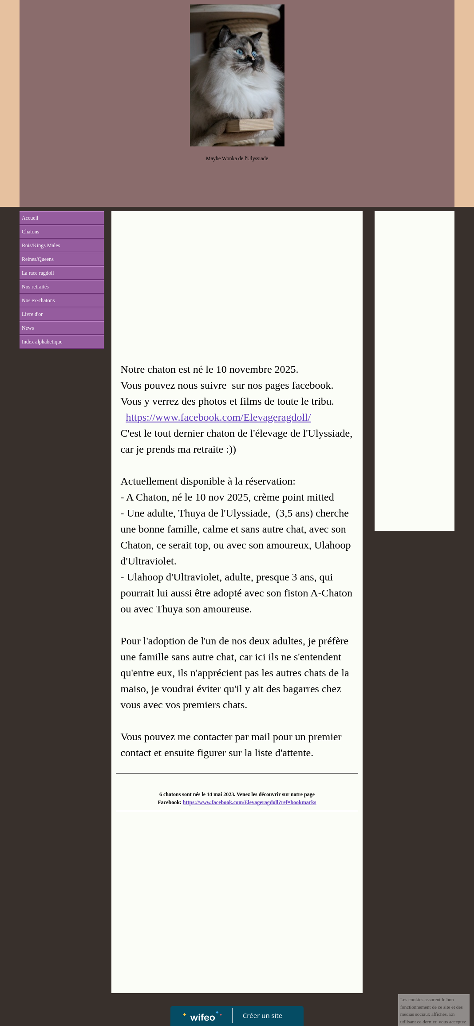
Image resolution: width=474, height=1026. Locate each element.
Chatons (30, 232)
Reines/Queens (38, 259)
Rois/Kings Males (41, 245)
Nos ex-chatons (38, 300)
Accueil (30, 218)
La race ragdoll (38, 273)
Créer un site (262, 1015)
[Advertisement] (237, 282)
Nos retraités (35, 287)
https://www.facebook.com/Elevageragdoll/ (218, 417)
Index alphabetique (42, 342)
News (28, 328)
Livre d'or (32, 314)
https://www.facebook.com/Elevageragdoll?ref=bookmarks (249, 802)
